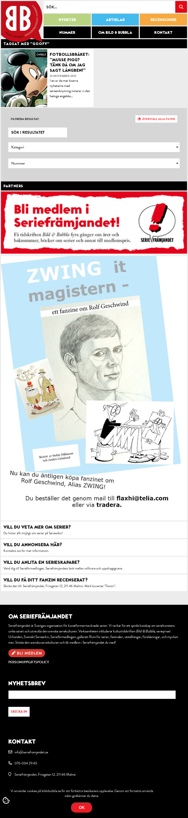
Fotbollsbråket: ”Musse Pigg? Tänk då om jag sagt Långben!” (69, 62)
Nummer (67, 32)
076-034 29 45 (25, 763)
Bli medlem (29, 653)
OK (82, 808)
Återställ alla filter (158, 119)
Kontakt (163, 32)
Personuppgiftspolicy (28, 662)
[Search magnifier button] (181, 7)
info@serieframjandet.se (31, 752)
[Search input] (109, 7)
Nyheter (67, 19)
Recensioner (163, 19)
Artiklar (115, 19)
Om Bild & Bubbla (115, 32)
